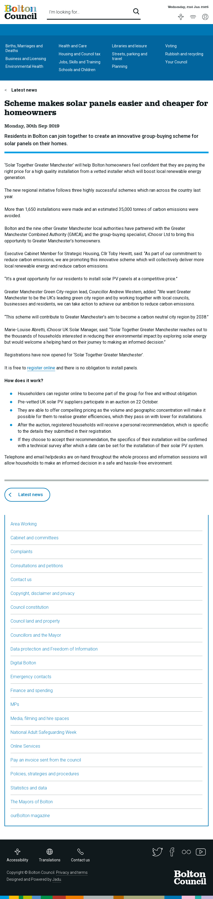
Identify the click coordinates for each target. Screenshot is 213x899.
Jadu (56, 879)
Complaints (21, 551)
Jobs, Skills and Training (79, 62)
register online (41, 368)
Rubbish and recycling (184, 54)
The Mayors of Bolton (32, 801)
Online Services (25, 746)
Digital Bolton (23, 662)
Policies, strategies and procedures (45, 773)
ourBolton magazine (30, 815)
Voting (171, 46)
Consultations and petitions (37, 565)
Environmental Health (24, 66)
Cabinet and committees (35, 537)
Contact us (21, 579)
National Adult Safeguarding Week (44, 732)
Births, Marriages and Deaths (24, 48)
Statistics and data (29, 788)
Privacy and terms (72, 872)
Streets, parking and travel (129, 56)
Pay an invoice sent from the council (46, 760)
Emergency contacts (31, 676)
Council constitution (30, 607)
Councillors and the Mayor (36, 635)
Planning (119, 66)
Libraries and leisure (129, 46)
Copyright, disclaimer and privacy (43, 593)
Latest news (23, 90)
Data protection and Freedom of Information (54, 649)
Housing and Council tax (79, 54)
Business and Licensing (26, 58)
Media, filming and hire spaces (40, 718)
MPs (15, 704)
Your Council (176, 62)
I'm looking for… (64, 12)
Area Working (24, 524)
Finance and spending (32, 690)
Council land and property (35, 621)
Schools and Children (77, 70)
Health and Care (73, 46)
